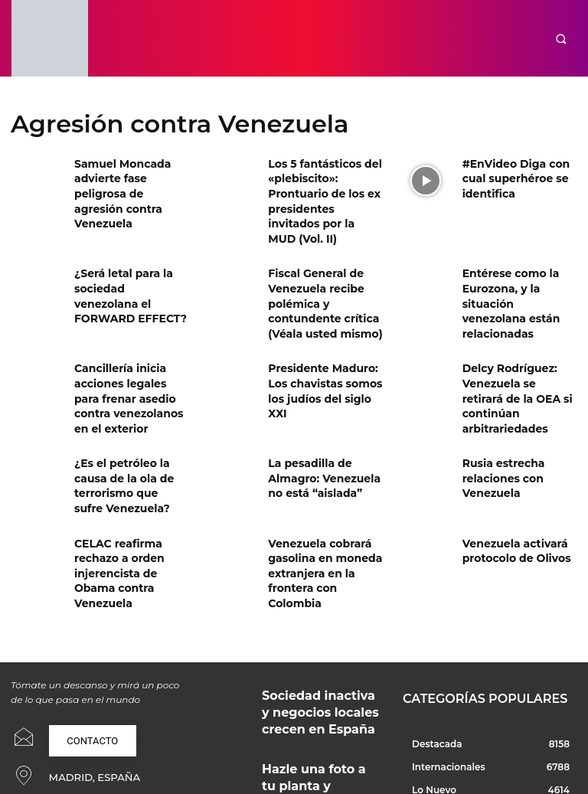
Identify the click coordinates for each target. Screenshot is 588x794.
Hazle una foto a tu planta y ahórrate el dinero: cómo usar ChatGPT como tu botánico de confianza (321, 676)
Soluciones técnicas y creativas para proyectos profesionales (310, 735)
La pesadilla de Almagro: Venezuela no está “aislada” (323, 428)
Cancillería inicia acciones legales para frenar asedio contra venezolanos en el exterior (125, 356)
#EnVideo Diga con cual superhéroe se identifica (519, 175)
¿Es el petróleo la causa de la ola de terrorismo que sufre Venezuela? (130, 428)
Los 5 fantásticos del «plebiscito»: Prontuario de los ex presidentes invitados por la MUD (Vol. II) (325, 188)
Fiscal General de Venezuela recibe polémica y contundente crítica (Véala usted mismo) (317, 272)
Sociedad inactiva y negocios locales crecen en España (319, 610)
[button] (561, 38)
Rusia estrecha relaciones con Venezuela (497, 428)
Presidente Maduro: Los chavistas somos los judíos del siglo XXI (324, 344)
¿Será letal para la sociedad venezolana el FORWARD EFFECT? (130, 260)
